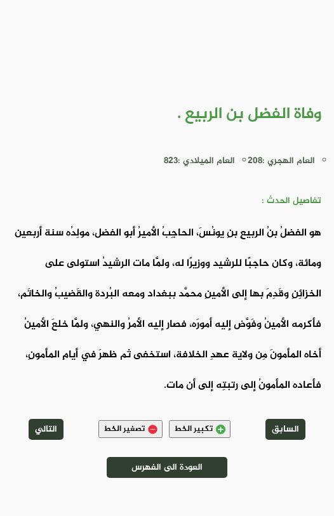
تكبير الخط (199, 429)
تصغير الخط (130, 429)
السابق (285, 429)
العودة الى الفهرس (167, 467)
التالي (46, 429)
